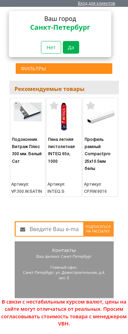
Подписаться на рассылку (98, 228)
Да (71, 47)
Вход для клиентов (96, 3)
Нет (51, 47)
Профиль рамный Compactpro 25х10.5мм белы (98, 154)
